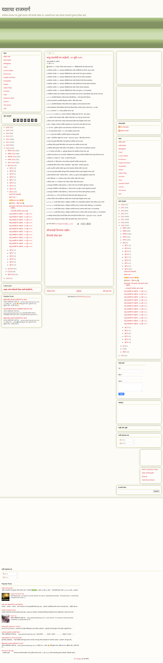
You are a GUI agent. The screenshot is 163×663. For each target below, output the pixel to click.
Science (6, 101)
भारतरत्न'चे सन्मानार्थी (15, 194)
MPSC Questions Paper (150, 469)
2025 (8, 130)
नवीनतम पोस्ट (51, 291)
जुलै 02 (11, 262)
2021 (8, 142)
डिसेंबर (125, 228)
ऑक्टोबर (125, 234)
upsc (5, 108)
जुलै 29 (11, 174)
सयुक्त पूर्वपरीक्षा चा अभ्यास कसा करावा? (12, 638)
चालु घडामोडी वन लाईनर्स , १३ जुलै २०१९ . (21, 229)
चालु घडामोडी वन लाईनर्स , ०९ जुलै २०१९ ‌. (21, 240)
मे (123, 349)
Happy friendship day (17, 594)
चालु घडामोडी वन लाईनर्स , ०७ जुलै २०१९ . (21, 246)
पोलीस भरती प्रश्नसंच (7, 588)
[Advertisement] (68, 33)
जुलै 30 (11, 171)
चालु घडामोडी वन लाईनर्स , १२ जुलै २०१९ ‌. (21, 231)
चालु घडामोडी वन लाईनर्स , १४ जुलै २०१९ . (21, 226)
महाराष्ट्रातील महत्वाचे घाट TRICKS (11, 626)
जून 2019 (11, 269)
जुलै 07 (11, 253)
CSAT (5, 67)
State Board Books (148, 480)
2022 (8, 139)
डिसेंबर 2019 (12, 151)
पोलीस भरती (6, 57)
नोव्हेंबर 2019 (12, 154)
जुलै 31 (11, 168)
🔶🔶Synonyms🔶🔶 (16, 200)
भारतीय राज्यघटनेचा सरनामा (9, 610)
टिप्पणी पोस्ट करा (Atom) (84, 297)
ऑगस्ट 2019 (12, 162)
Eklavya (144, 476)
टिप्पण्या (123, 443)
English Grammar (9, 77)
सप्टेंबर (125, 237)
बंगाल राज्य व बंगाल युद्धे (7, 651)
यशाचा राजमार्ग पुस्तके (148, 473)
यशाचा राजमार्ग (16, 9)
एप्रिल (124, 352)
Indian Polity (7, 88)
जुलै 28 (11, 177)
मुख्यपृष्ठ (79, 291)
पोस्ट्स (122, 440)
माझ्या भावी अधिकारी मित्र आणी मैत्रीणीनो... (18, 289)
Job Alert (6, 91)
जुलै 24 (11, 186)
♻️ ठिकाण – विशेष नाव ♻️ (16, 203)
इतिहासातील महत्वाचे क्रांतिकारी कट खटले (15, 300)
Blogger (79, 659)
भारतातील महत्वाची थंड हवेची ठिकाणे (11, 632)
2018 (8, 278)
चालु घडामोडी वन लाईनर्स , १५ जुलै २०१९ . (21, 223)
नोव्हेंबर (125, 231)
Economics (7, 74)
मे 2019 (10, 271)
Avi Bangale (125, 127)
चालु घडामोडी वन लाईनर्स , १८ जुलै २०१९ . (21, 214)
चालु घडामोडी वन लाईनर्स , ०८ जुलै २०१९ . (21, 243)
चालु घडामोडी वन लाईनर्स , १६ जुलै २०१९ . (21, 220)
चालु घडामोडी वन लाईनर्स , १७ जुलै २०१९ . (21, 217)
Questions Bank (8, 98)
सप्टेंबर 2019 (12, 159)
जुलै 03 (11, 259)
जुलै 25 (11, 183)
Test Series (7, 105)
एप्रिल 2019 (11, 274)
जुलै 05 (11, 256)
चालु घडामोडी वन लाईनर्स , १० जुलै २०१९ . (21, 237)
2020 (8, 145)
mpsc (5, 94)
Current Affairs (8, 70)
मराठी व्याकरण (7, 60)
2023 (8, 136)
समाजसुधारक (7, 63)
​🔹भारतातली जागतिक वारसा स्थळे (18, 211)
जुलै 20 (11, 192)
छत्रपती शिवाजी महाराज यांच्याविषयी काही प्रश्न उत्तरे (17, 309)
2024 (8, 133)
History (5, 84)
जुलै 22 (11, 189)
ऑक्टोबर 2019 (12, 156)
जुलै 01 (11, 265)
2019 (8, 148)
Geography (7, 81)
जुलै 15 (11, 250)
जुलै (124, 243)
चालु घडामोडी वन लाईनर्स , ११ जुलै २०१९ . (21, 235)
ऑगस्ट (125, 240)
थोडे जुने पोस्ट (107, 291)
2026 (8, 127)
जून (124, 346)
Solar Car (14, 616)
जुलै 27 (11, 180)
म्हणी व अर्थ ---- (13, 197)
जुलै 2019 (11, 165)
